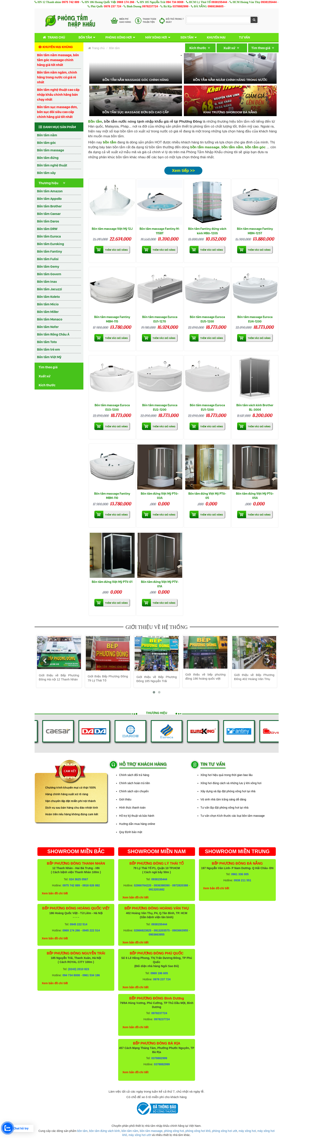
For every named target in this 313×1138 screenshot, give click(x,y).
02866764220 (142, 885)
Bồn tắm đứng (48, 158)
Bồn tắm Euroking (50, 244)
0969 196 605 (159, 973)
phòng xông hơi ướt (224, 1130)
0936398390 (162, 885)
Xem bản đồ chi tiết (55, 893)
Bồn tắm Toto (47, 342)
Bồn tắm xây (46, 173)
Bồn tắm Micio (48, 304)
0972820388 (180, 885)
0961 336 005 (240, 874)
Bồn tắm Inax (47, 282)
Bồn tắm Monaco (49, 319)
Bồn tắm (85, 37)
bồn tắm (82, 1130)
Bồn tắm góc (46, 143)
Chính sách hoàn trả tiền (134, 783)
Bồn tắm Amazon (50, 191)
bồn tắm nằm (232, 147)
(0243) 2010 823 (78, 969)
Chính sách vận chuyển (134, 791)
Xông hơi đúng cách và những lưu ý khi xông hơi (231, 783)
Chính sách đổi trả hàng (134, 775)
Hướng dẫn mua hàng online (137, 823)
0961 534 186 (91, 975)
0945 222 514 (78, 924)
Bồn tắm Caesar (49, 214)
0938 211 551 (242, 880)
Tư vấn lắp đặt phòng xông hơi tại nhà (225, 807)
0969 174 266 (125, 2)
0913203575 (162, 930)
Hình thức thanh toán (132, 807)
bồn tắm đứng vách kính (104, 1130)
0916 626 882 (91, 885)
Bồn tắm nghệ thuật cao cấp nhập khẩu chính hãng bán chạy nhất (58, 94)
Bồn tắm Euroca (49, 236)
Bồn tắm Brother (49, 206)
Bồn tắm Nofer (48, 327)
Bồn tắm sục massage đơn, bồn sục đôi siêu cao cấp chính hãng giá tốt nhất (57, 112)
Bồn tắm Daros (48, 221)
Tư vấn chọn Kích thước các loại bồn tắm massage (233, 815)
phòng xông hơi (174, 1130)
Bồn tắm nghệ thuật (52, 165)
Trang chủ (53, 37)
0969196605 (216, 6)
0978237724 (150, 6)
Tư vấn (244, 37)
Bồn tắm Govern (49, 274)
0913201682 (157, 889)
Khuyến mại (216, 37)
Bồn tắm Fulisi (48, 259)
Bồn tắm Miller (48, 312)
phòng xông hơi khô (197, 1130)
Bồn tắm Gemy (48, 266)
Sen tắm (186, 37)
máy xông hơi (247, 1130)
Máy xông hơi (156, 37)
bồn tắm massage (204, 147)
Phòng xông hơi (118, 37)
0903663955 (180, 930)
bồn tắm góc (255, 147)
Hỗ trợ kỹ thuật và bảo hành (136, 815)
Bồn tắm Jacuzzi (49, 289)
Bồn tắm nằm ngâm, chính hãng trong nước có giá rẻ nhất (57, 77)
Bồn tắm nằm (47, 135)
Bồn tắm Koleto (48, 297)
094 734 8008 (175, 2)
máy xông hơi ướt (140, 1135)
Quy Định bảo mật (130, 832)
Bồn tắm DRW (47, 229)
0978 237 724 (112, 6)
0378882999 (181, 6)
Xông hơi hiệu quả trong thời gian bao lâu (227, 775)
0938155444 (219, 2)
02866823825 (142, 930)
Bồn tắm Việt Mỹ (49, 357)
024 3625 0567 (78, 879)
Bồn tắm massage (50, 150)
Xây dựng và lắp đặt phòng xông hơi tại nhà (228, 791)
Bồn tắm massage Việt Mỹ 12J (112, 229)
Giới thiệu (125, 799)
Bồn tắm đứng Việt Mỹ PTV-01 (112, 582)
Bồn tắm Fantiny (49, 251)
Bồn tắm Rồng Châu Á (53, 334)
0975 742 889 (70, 2)
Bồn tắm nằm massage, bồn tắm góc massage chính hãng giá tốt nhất (58, 60)
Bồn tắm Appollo (49, 199)
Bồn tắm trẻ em (48, 349)
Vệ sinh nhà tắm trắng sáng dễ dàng (223, 799)
